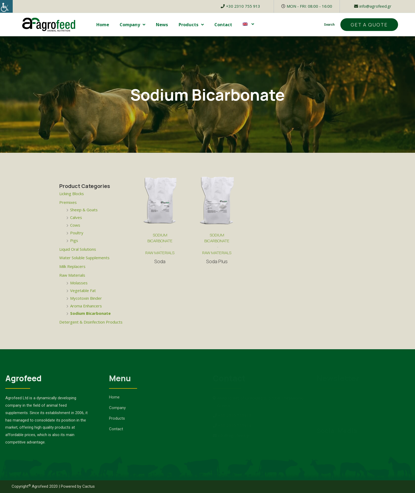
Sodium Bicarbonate (90, 313)
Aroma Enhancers (86, 305)
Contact (223, 24)
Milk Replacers (72, 266)
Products (191, 24)
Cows (75, 225)
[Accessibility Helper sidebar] (6, 6)
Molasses (79, 282)
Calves (76, 217)
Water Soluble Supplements (84, 257)
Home (102, 24)
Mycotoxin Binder (86, 298)
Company (132, 24)
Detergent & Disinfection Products (91, 322)
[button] (369, 24)
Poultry (76, 232)
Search (329, 24)
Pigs (74, 240)
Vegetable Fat (83, 290)
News (162, 24)
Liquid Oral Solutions (77, 249)
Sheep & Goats (84, 209)
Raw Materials (72, 275)
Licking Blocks (71, 193)
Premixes (68, 202)
